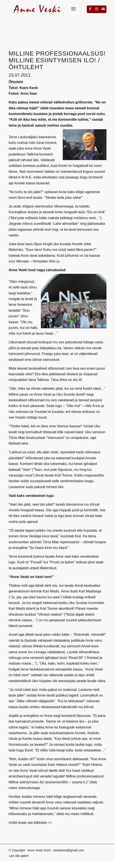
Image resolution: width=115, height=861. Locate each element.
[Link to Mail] (103, 8)
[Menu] (73, 8)
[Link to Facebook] (90, 8)
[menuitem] (18, 856)
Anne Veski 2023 (38, 850)
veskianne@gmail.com (68, 850)
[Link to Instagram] (96, 8)
